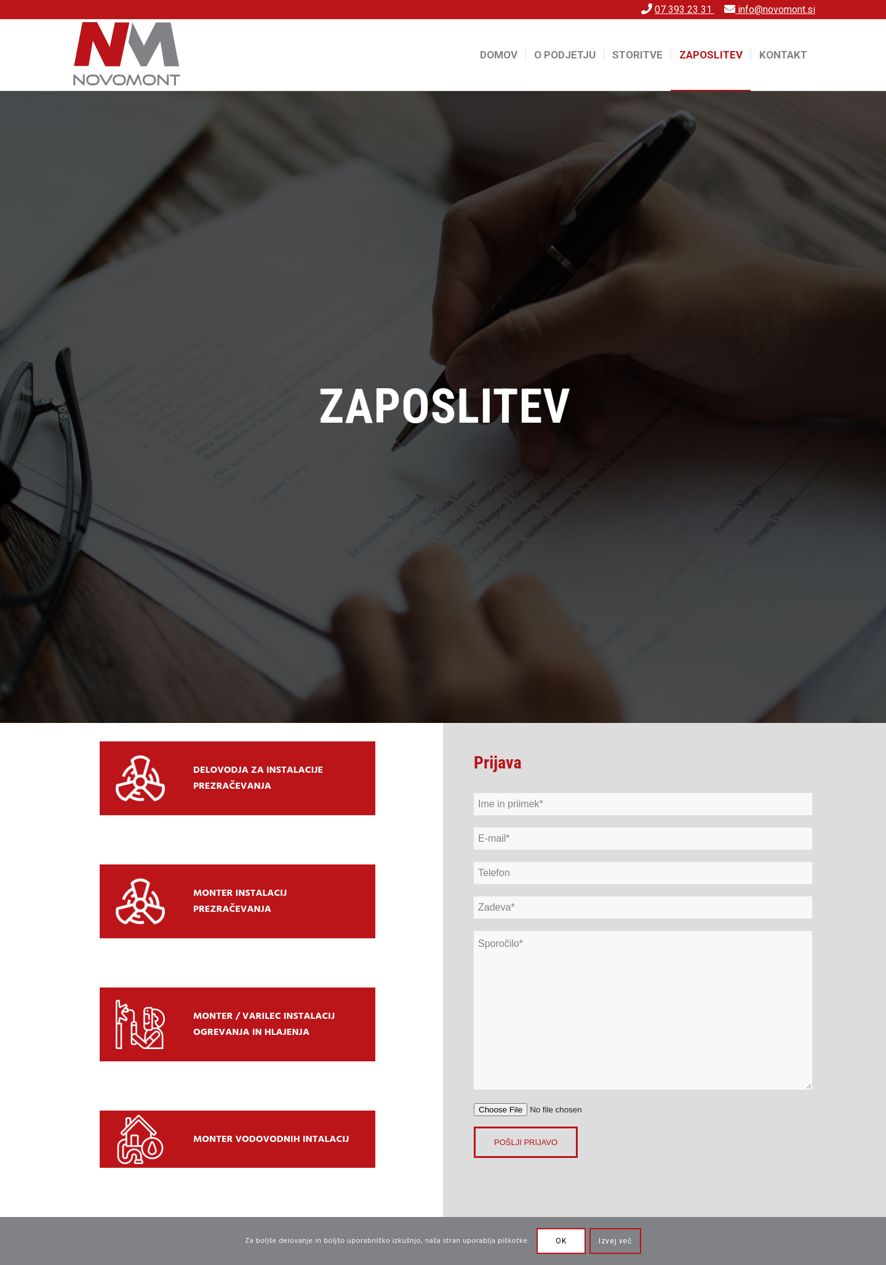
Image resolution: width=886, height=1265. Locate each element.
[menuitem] (498, 54)
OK (561, 1241)
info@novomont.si (775, 9)
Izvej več (615, 1241)
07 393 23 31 (684, 9)
